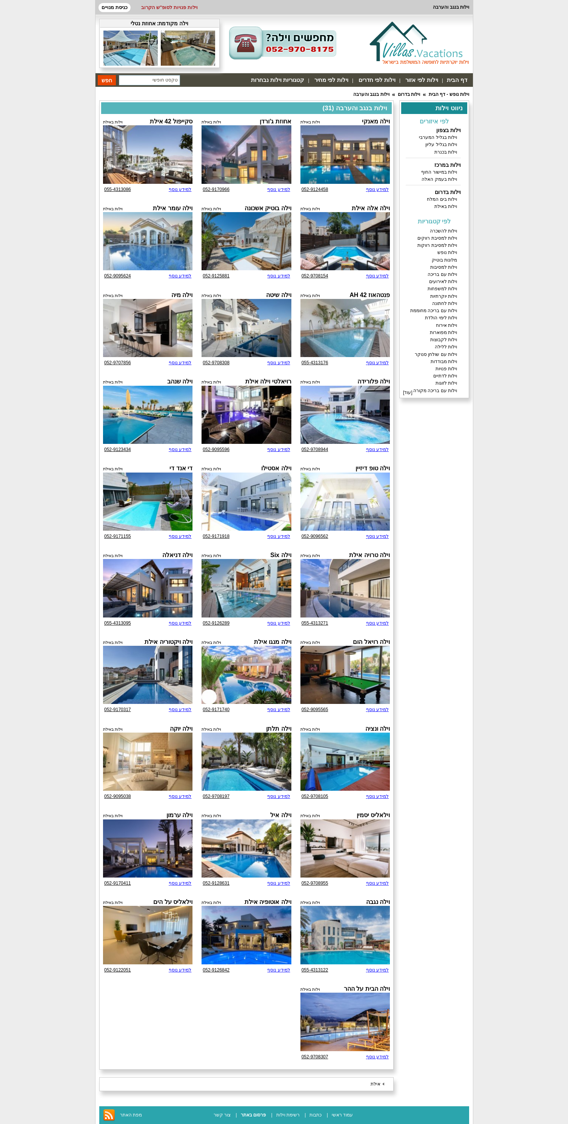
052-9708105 (315, 796)
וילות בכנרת (445, 152)
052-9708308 (216, 362)
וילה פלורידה (373, 381)
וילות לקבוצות (443, 339)
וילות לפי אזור (421, 80)
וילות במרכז (447, 165)
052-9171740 (216, 709)
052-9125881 (216, 276)
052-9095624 (117, 276)
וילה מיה (181, 295)
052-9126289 (216, 623)
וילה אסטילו (276, 468)
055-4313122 (315, 970)
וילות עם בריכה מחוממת (433, 310)
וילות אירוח (446, 325)
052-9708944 (315, 449)
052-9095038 (117, 796)
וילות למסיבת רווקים (437, 238)
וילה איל (280, 815)
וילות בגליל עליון (441, 144)
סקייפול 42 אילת (171, 121)
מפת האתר (131, 1115)
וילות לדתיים (445, 376)
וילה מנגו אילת (272, 642)
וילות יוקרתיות (443, 296)
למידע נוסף (377, 189)
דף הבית (457, 80)
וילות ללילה (446, 347)
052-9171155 (117, 536)
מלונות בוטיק (444, 260)
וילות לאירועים (443, 281)
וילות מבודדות (444, 361)
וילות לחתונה (444, 303)
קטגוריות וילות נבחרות (277, 80)
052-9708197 (216, 796)
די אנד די (180, 468)
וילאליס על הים (172, 902)
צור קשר (222, 1115)
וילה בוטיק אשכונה (268, 208)
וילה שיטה (278, 295)
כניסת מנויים (115, 7)
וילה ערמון (179, 815)
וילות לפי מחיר (331, 80)
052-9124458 (315, 189)
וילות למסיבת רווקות (437, 245)
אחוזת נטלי (143, 23)
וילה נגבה (378, 902)
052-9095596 (216, 449)
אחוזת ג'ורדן (275, 121)
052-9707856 (117, 362)
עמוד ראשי (342, 1115)
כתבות (315, 1115)
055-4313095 (117, 623)
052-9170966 (216, 189)
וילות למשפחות (442, 288)
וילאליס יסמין (373, 815)
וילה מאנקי (376, 121)
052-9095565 (315, 709)
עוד (407, 392)
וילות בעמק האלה (439, 179)
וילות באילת (445, 206)
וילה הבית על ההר (367, 988)
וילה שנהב (179, 381)
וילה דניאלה (177, 555)
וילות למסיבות (443, 267)
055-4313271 (315, 623)
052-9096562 (315, 536)
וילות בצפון (448, 130)
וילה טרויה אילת (369, 555)
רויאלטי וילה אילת (268, 381)
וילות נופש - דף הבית (449, 94)
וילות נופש (447, 252)
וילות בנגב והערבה (371, 94)
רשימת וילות (288, 1115)
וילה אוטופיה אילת (268, 902)
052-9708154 (315, 276)
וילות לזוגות (446, 383)
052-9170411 (117, 883)
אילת (375, 1084)
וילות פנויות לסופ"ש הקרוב (169, 7)
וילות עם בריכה (442, 274)
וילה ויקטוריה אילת (168, 642)
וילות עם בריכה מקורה (435, 390)
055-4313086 (117, 189)
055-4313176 (315, 362)
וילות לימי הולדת (441, 317)
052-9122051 (117, 970)
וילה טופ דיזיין (373, 468)
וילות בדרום (409, 94)
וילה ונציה (377, 728)
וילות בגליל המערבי (438, 137)
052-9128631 (216, 883)
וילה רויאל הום (371, 642)
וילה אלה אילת (371, 208)
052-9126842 (216, 970)
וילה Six (280, 555)
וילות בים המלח (442, 199)
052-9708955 (315, 883)
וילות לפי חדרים (377, 80)
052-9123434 (117, 449)
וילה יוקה (181, 728)
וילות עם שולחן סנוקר (436, 354)
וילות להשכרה (443, 231)
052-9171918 (216, 536)
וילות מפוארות (443, 332)
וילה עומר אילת (172, 208)
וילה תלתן (278, 728)
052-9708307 (315, 1056)
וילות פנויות (446, 368)
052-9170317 (117, 709)
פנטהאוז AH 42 (369, 295)
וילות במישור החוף (439, 172)
